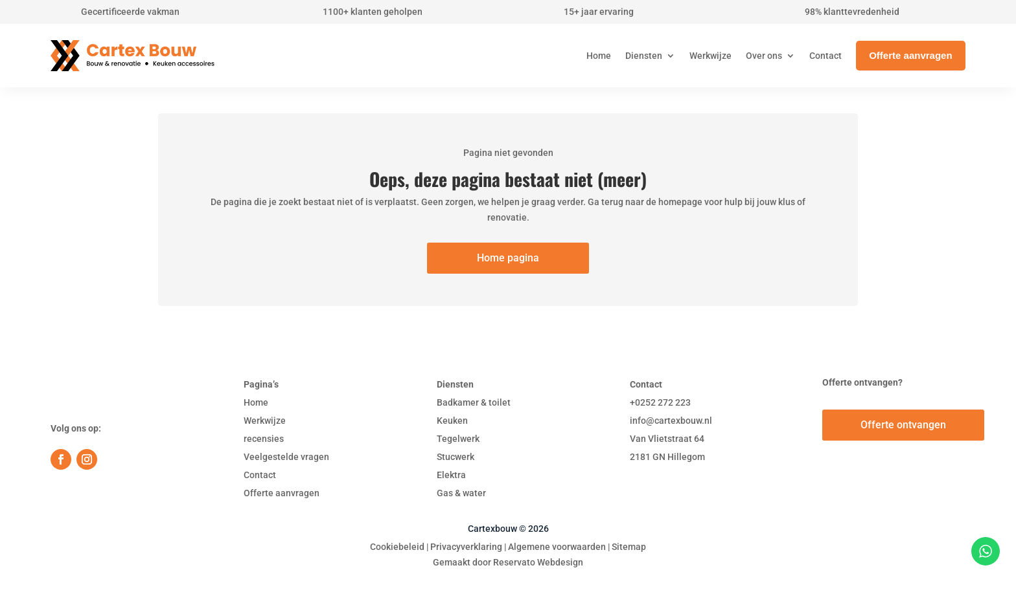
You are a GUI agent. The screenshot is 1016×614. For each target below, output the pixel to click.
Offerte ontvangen (903, 425)
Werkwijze (265, 420)
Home (256, 402)
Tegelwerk (458, 438)
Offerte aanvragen (281, 493)
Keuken (452, 420)
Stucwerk (455, 457)
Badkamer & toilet (474, 402)
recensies (264, 438)
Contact (260, 475)
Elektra (451, 475)
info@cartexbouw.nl (671, 420)
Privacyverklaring (466, 547)
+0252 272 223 (660, 402)
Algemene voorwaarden (557, 547)
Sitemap (629, 547)
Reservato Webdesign (538, 562)
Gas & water (461, 493)
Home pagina (508, 258)
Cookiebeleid (397, 547)
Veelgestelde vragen (286, 457)
